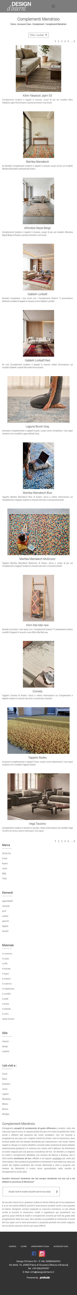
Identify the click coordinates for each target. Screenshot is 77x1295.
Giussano (6, 1084)
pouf (4, 911)
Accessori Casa (24, 24)
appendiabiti (7, 901)
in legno (5, 974)
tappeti (5, 926)
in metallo (6, 994)
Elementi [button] (7, 892)
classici (5, 1041)
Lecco (4, 1089)
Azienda (12, 1246)
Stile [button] (5, 1033)
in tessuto (6, 1009)
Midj (4, 873)
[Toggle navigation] (53, 6)
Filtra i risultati (38, 35)
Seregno (5, 1114)
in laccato (6, 969)
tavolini (5, 931)
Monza (5, 1109)
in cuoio (5, 959)
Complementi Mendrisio (56, 24)
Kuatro (5, 863)
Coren (4, 858)
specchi (5, 921)
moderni (5, 1051)
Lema (4, 868)
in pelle (5, 999)
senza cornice (8, 1019)
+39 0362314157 (40, 1268)
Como (4, 1074)
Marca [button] (6, 845)
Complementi (38, 24)
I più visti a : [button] (9, 1065)
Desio (4, 1079)
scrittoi (5, 916)
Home (13, 24)
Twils (4, 878)
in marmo (6, 979)
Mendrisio (6, 1099)
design (5, 1046)
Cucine (24, 1246)
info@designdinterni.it (42, 1272)
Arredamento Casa (40, 1246)
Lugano (5, 1094)
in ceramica (7, 953)
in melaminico (8, 989)
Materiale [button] (8, 945)
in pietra (5, 1004)
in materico (7, 984)
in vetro (5, 1014)
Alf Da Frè (6, 853)
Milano (5, 1104)
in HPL (5, 964)
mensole (6, 906)
